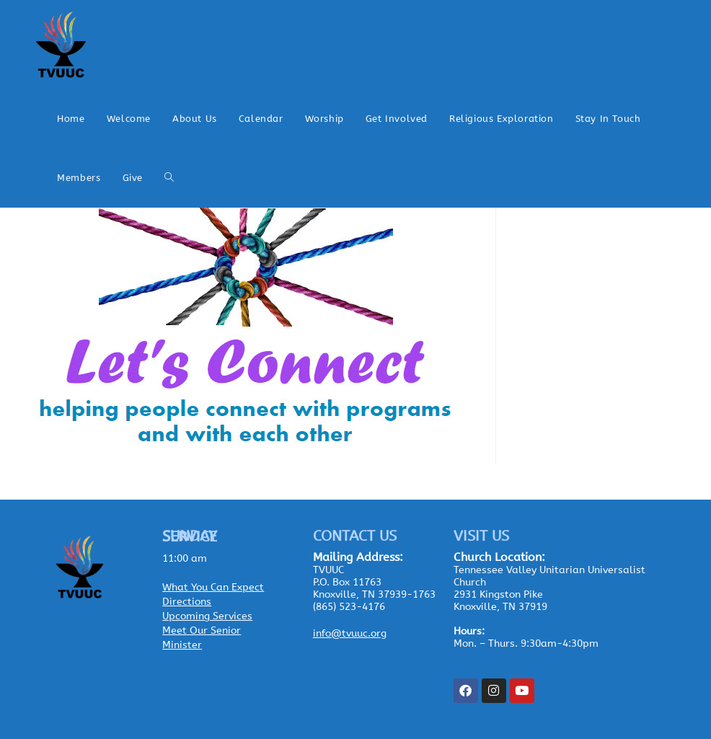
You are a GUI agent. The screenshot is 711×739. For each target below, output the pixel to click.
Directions (186, 602)
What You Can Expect (213, 587)
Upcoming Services (207, 616)
